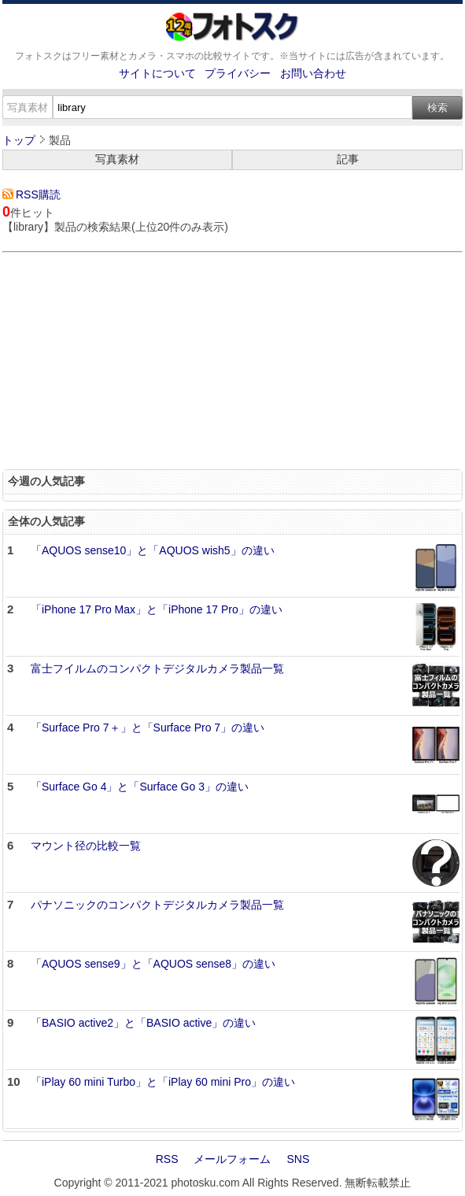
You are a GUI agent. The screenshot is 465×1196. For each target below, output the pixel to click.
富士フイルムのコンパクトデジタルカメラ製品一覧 (157, 668)
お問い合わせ (313, 73)
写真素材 (117, 159)
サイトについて (157, 73)
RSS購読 (38, 194)
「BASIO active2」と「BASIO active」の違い (143, 1022)
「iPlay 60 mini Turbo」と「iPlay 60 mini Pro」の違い (163, 1082)
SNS (297, 1159)
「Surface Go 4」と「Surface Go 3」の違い (140, 786)
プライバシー (238, 73)
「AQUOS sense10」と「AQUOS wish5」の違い (153, 550)
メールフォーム (232, 1159)
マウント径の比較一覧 (86, 845)
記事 (348, 159)
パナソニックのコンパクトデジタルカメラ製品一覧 (157, 904)
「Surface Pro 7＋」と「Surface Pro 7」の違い (147, 727)
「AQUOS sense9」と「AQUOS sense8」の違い (153, 963)
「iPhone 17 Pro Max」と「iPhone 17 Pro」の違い (156, 609)
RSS (167, 1159)
